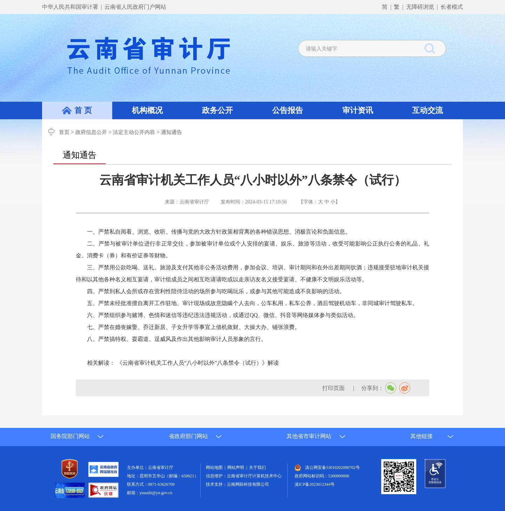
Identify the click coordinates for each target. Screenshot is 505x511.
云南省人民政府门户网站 (135, 7)
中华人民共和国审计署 (71, 7)
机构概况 (147, 110)
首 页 (83, 110)
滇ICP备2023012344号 (315, 484)
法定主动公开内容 (134, 132)
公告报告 (287, 110)
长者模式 (451, 7)
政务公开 (217, 110)
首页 (64, 132)
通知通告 (171, 132)
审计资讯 (357, 110)
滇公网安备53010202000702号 (332, 467)
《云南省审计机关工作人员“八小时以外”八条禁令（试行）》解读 (198, 363)
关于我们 (257, 467)
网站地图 (215, 467)
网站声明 (236, 467)
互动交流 (427, 110)
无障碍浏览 (420, 7)
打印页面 (334, 388)
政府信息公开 (91, 132)
